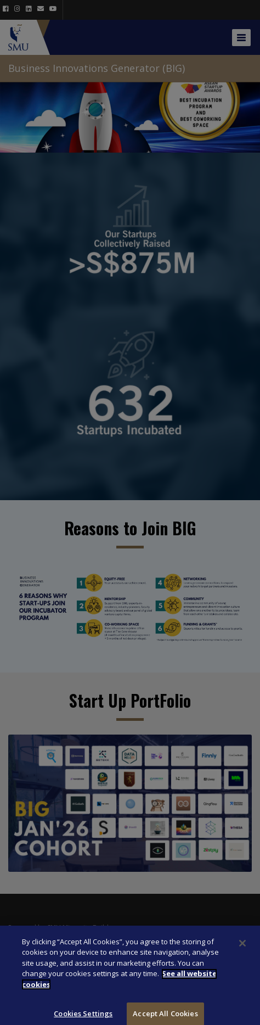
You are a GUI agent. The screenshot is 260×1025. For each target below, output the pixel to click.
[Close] (242, 950)
